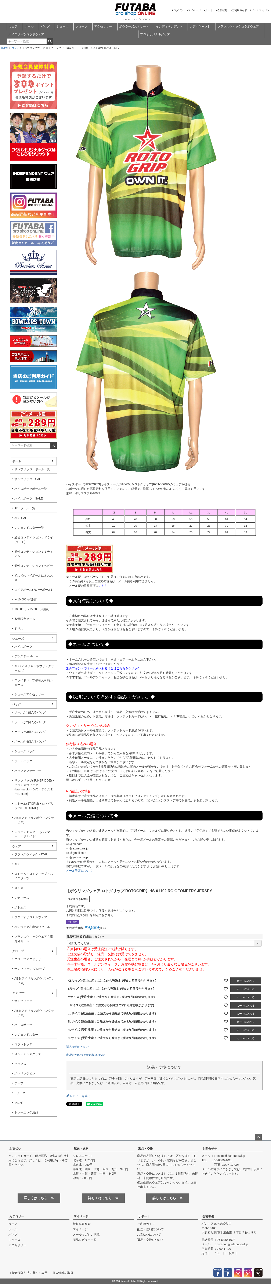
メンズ (18, 888)
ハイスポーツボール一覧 (30, 488)
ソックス (20, 1063)
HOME (5, 48)
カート (209, 10)
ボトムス (20, 907)
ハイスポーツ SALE (28, 498)
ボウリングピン (24, 1073)
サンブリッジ (23, 1001)
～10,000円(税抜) (25, 599)
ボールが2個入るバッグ (30, 722)
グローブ (81, 26)
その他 (18, 1102)
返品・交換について (150, 1239)
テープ (18, 1083)
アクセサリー (103, 26)
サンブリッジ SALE (28, 479)
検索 (50, 41)
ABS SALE (21, 518)
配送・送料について (150, 1229)
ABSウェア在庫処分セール (32, 927)
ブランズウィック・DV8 (30, 854)
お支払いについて (149, 1234)
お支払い (15, 1148)
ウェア (13, 26)
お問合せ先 (209, 1148)
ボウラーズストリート (134, 26)
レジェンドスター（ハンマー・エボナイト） (32, 834)
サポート (144, 1216)
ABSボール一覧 (24, 508)
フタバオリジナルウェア (30, 917)
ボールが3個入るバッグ (30, 732)
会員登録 (222, 10)
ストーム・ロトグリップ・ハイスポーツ (33, 876)
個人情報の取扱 (63, 1272)
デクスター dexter (26, 656)
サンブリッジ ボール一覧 (32, 469)
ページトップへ (258, 1137)
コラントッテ (23, 1044)
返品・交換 (145, 1148)
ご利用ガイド (239, 10)
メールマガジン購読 (86, 1234)
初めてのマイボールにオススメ (33, 578)
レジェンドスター (26, 1034)
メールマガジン (260, 10)
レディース (21, 897)
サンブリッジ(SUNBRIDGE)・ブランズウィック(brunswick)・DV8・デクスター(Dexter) (34, 787)
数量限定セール (24, 619)
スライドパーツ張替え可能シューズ (33, 682)
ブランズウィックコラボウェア (238, 26)
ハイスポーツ (23, 646)
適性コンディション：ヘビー (33, 565)
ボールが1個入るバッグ (30, 712)
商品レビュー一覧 (85, 1239)
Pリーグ (19, 1093)
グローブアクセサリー (29, 959)
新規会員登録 (82, 1224)
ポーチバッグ (23, 761)
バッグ (45, 26)
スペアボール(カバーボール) (33, 589)
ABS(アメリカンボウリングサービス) (34, 668)
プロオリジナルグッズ (155, 34)
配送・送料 (81, 1148)
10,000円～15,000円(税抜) (31, 609)
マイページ (194, 10)
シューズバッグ (24, 751)
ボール (29, 26)
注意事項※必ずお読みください (86, 936)
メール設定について (79, 870)
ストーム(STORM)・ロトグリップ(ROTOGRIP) (34, 806)
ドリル (18, 628)
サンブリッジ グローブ (29, 968)
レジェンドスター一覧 (29, 527)
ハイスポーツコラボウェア (26, 34)
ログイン (178, 10)
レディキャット (199, 26)
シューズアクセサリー (29, 694)
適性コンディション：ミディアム (33, 554)
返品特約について (78, 1047)
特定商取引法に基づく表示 (29, 1272)
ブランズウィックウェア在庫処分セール (33, 939)
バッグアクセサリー (27, 770)
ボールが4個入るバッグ (30, 741)
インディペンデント (169, 26)
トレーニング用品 (26, 1112)
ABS (17, 864)
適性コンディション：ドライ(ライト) (33, 540)
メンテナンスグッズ (27, 1054)
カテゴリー (16, 1216)
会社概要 (208, 1216)
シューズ (62, 26)
